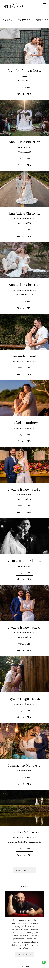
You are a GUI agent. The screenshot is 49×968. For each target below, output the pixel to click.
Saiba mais (24, 955)
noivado (24, 20)
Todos (7, 20)
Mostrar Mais (24, 870)
